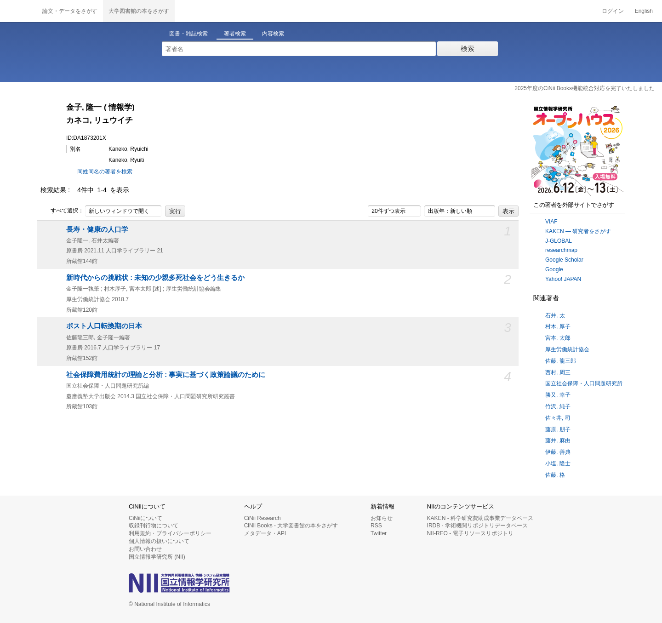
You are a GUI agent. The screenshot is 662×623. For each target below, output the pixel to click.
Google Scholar (564, 260)
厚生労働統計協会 (567, 349)
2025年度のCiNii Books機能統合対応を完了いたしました (584, 88)
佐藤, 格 (555, 475)
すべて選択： (62, 211)
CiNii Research (262, 518)
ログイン (613, 11)
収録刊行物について (153, 525)
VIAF (551, 221)
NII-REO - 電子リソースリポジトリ (470, 533)
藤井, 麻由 (558, 440)
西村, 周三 (558, 372)
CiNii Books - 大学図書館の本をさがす (291, 525)
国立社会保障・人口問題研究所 (583, 383)
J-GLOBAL (558, 241)
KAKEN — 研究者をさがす (578, 231)
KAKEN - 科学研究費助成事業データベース (480, 518)
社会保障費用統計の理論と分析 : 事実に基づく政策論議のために (165, 374)
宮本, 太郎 (558, 338)
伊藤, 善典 (558, 452)
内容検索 (273, 33)
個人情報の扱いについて (159, 541)
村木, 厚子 (558, 326)
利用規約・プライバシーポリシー (170, 533)
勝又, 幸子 (558, 395)
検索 (467, 48)
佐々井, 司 (558, 418)
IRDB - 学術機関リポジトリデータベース (477, 525)
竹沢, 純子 (558, 406)
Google (554, 269)
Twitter (379, 533)
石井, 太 (555, 315)
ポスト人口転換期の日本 (104, 326)
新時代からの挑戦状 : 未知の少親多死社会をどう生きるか (155, 277)
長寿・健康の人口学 (97, 229)
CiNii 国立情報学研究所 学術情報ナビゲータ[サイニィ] (18, 11)
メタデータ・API (265, 533)
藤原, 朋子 (558, 429)
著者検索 (235, 33)
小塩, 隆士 (558, 463)
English (644, 11)
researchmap (561, 250)
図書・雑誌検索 (188, 33)
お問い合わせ (145, 549)
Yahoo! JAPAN (563, 279)
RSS (376, 525)
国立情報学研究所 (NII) (157, 557)
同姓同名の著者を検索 (104, 171)
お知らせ (382, 518)
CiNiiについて (145, 518)
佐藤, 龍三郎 (560, 361)
